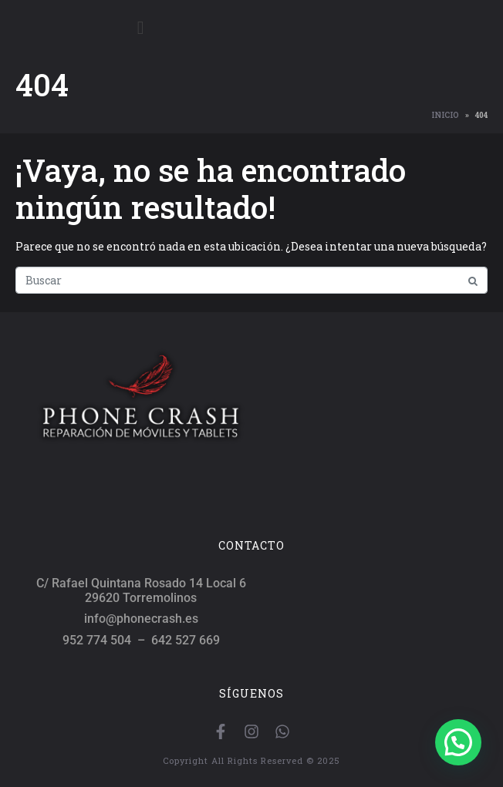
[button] (458, 742)
